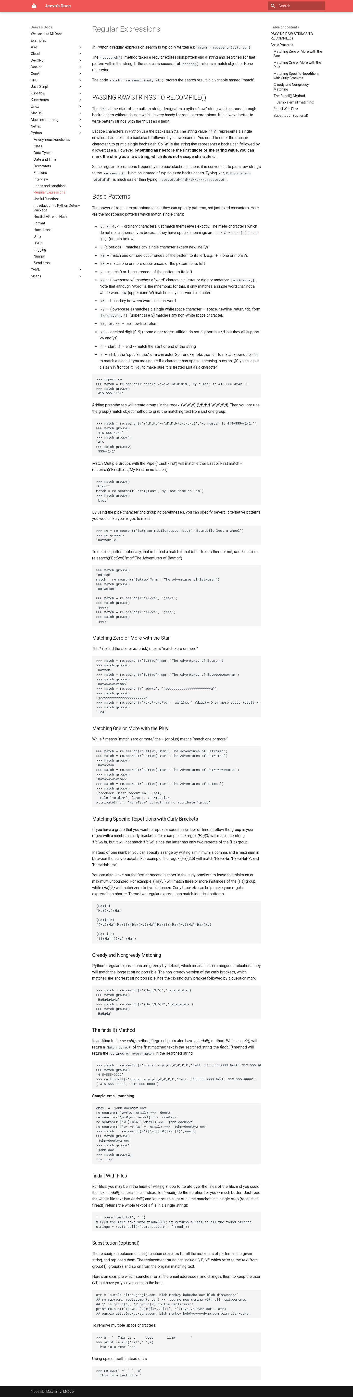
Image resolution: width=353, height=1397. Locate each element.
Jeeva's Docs (41, 27)
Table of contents (285, 27)
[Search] (296, 5)
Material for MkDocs (60, 1391)
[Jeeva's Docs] (34, 6)
